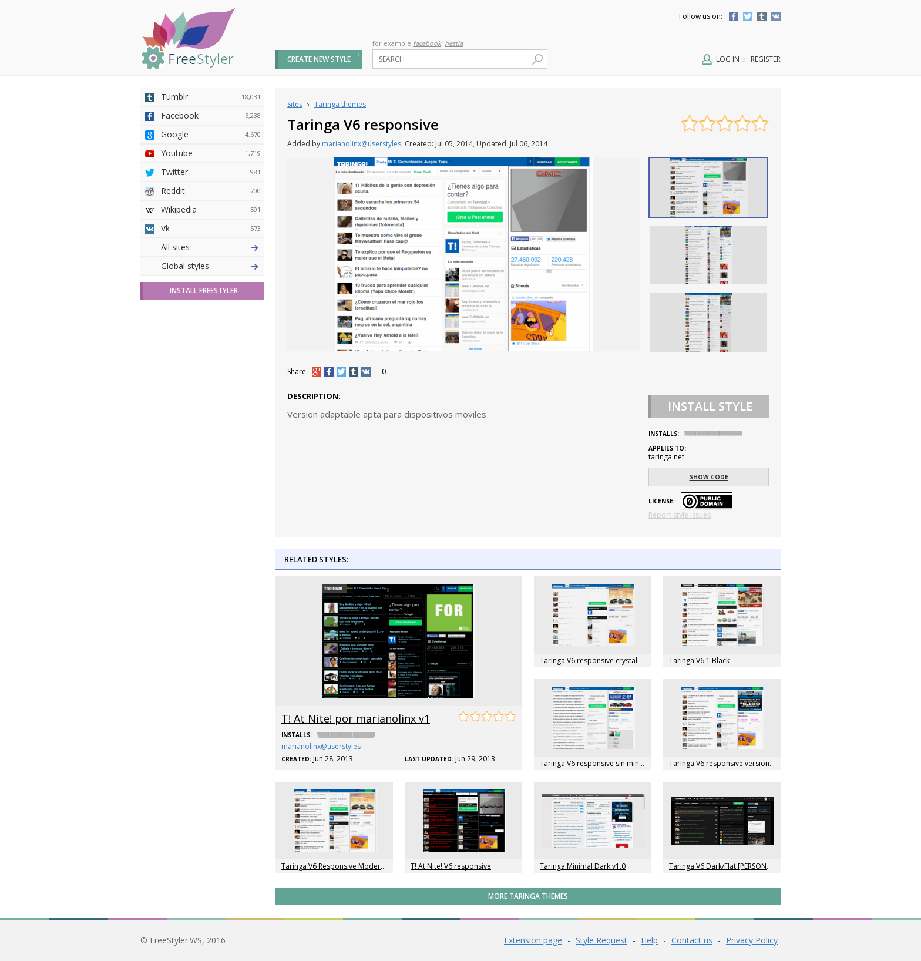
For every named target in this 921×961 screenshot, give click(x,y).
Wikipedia (211, 210)
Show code (709, 477)
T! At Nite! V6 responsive (451, 866)
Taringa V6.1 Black (699, 661)
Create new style (319, 59)
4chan (211, 266)
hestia (454, 43)
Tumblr (762, 16)
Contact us (691, 940)
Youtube (211, 153)
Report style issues (679, 515)
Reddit (211, 191)
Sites (294, 104)
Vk (211, 228)
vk (366, 372)
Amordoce (211, 285)
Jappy (211, 379)
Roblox (211, 360)
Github (211, 304)
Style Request (601, 940)
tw (341, 372)
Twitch (211, 435)
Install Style (710, 406)
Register (766, 59)
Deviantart (211, 247)
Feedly (211, 416)
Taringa (211, 341)
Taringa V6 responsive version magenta (735, 763)
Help (649, 940)
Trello (211, 397)
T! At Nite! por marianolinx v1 (355, 718)
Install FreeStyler (204, 497)
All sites (175, 453)
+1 (316, 372)
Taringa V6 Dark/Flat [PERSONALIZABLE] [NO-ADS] (751, 866)
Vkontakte (776, 16)
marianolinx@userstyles (361, 144)
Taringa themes (340, 104)
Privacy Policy (752, 940)
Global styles (185, 472)
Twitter (747, 16)
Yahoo (211, 322)
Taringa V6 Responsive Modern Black (342, 866)
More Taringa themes (528, 896)
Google (211, 134)
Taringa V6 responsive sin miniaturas (601, 763)
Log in (728, 59)
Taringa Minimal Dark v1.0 (583, 866)
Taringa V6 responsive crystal (588, 661)
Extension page (533, 940)
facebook (427, 43)
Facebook (733, 16)
